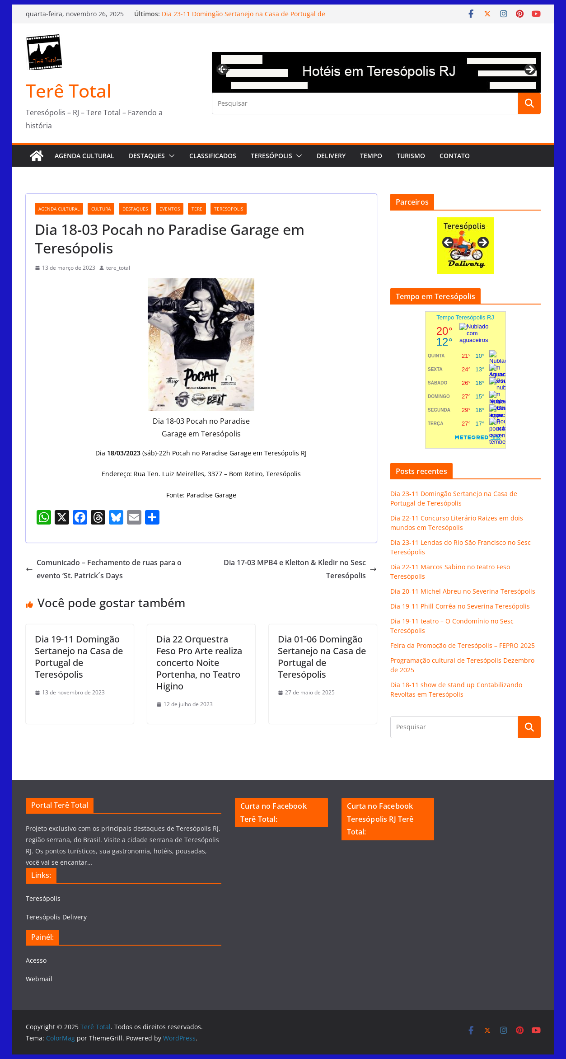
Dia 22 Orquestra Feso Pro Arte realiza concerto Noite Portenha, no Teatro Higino (199, 662)
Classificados (212, 155)
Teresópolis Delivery (56, 917)
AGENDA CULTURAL (84, 155)
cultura (101, 209)
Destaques (147, 155)
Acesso (36, 960)
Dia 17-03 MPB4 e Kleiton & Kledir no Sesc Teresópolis (300, 569)
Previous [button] (223, 68)
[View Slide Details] (376, 72)
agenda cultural (59, 209)
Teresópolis (271, 155)
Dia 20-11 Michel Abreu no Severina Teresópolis (462, 591)
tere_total (118, 268)
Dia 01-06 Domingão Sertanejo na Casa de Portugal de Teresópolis (322, 656)
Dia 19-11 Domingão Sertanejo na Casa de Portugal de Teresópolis (79, 656)
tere (197, 209)
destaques (135, 209)
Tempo (371, 155)
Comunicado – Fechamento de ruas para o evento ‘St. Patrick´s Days (104, 569)
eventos (169, 209)
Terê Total (69, 90)
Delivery (331, 155)
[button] (170, 156)
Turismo (411, 155)
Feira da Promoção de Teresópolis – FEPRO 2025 (462, 645)
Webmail (39, 979)
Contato (455, 155)
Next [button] (529, 70)
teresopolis (228, 209)
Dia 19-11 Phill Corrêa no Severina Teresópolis (460, 606)
